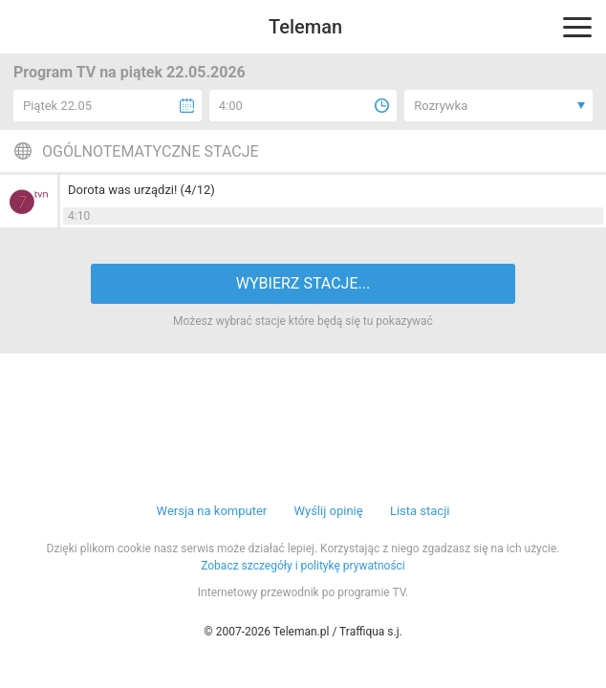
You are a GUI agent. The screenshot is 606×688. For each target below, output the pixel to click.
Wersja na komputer (212, 511)
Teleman (305, 26)
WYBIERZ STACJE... (303, 283)
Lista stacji (420, 511)
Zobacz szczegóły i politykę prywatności (303, 565)
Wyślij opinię (327, 511)
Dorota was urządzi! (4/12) (141, 190)
